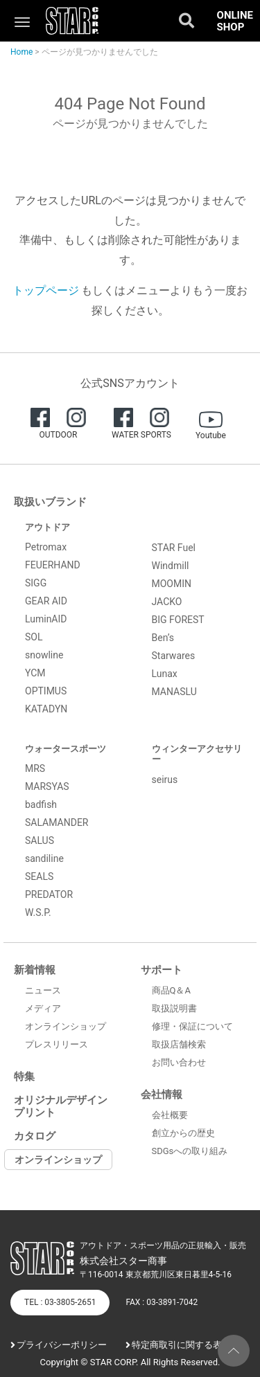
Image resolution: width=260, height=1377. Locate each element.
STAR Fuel (174, 547)
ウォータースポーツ (65, 749)
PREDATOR (49, 894)
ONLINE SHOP (235, 21)
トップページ (45, 290)
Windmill (170, 565)
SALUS (39, 840)
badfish (41, 804)
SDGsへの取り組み (190, 1151)
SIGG (35, 582)
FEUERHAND (52, 564)
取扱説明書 (174, 1008)
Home (21, 52)
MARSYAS (47, 786)
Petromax (46, 546)
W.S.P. (38, 912)
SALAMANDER (57, 822)
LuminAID (46, 618)
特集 (24, 1076)
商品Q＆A (171, 990)
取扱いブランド (50, 502)
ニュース (43, 990)
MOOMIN (172, 583)
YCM (35, 672)
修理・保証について (192, 1026)
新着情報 (34, 970)
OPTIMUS (46, 690)
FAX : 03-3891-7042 (161, 1302)
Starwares (174, 655)
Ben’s (163, 637)
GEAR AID (46, 600)
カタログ (34, 1136)
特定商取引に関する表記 (181, 1345)
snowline (44, 654)
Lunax (164, 673)
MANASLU (174, 691)
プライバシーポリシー (62, 1345)
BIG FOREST (178, 619)
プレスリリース (56, 1044)
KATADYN (46, 708)
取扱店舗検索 (179, 1044)
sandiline (44, 858)
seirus (165, 779)
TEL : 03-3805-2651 (60, 1302)
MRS (35, 768)
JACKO (167, 601)
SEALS (39, 876)
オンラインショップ (65, 1026)
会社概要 (170, 1115)
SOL (33, 636)
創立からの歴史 (183, 1133)
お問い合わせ (179, 1062)
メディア (43, 1008)
